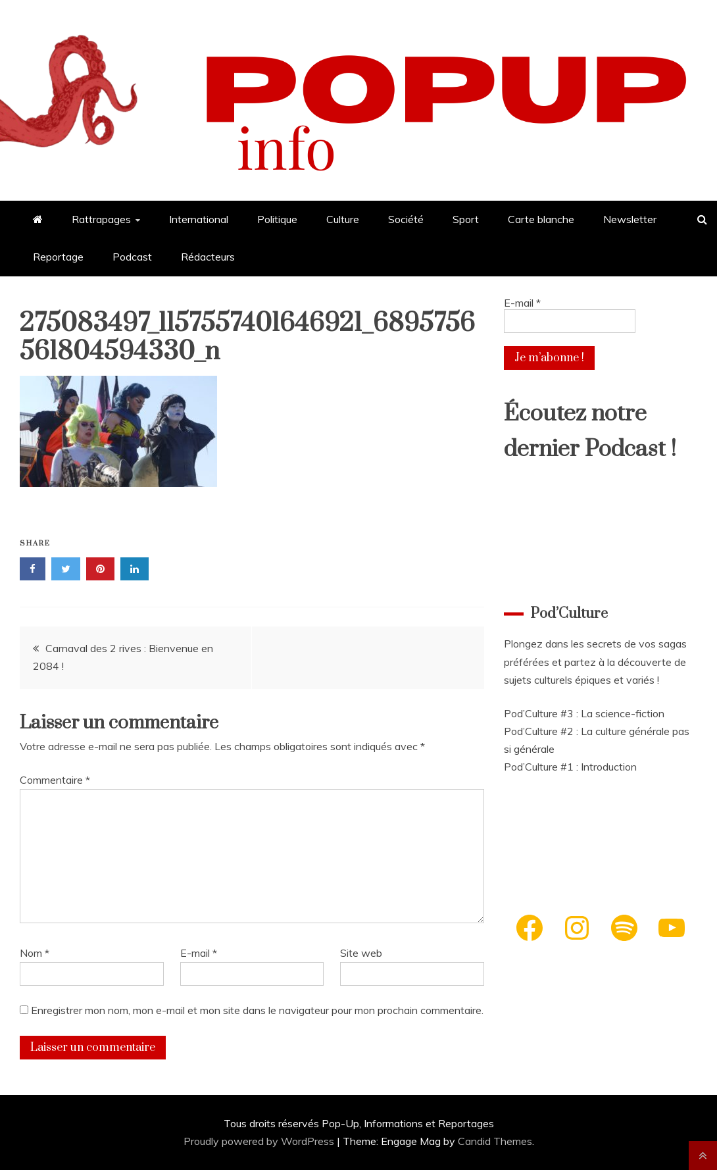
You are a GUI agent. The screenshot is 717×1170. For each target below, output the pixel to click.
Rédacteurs (208, 256)
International (198, 219)
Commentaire (55, 779)
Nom (34, 952)
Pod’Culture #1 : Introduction (570, 766)
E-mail (198, 952)
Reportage (58, 256)
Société (406, 219)
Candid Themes (495, 1141)
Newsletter (629, 219)
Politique (277, 219)
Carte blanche (541, 219)
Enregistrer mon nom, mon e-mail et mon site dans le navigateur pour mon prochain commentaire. (257, 1010)
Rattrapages (101, 219)
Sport (466, 219)
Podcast (132, 256)
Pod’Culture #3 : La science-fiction (584, 713)
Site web (361, 952)
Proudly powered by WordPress (260, 1141)
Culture (342, 219)
